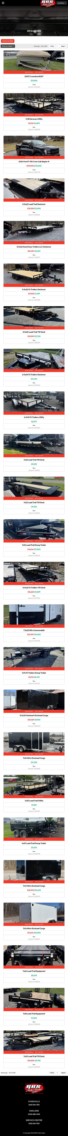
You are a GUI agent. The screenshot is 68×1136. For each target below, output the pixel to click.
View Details (29, 72)
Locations (61, 3)
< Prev (52, 46)
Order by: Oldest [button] (7, 46)
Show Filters (7, 41)
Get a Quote (39, 72)
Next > (63, 46)
